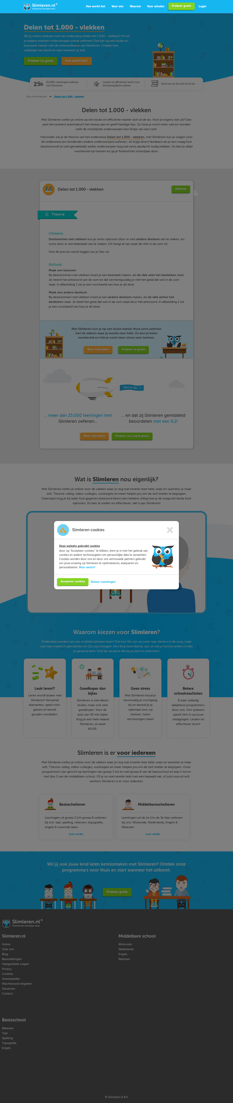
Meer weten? (87, 565)
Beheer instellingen (103, 580)
